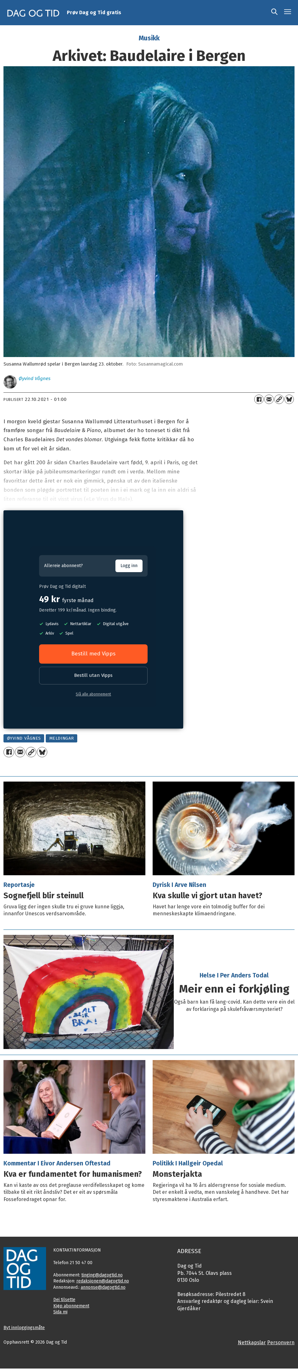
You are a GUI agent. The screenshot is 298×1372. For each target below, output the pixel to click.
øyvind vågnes (24, 738)
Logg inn (128, 565)
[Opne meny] (287, 12)
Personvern (281, 1343)
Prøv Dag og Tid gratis (94, 12)
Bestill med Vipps (93, 653)
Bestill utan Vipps (93, 675)
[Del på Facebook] (259, 399)
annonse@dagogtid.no (103, 1287)
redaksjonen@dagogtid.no (102, 1281)
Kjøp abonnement (71, 1306)
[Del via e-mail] (269, 399)
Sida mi (60, 1312)
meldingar (61, 738)
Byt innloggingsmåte (24, 1327)
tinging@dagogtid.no (102, 1275)
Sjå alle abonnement (93, 694)
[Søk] (274, 12)
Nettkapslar (252, 1343)
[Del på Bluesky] (289, 399)
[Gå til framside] (33, 13)
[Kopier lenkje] (279, 399)
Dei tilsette (64, 1299)
